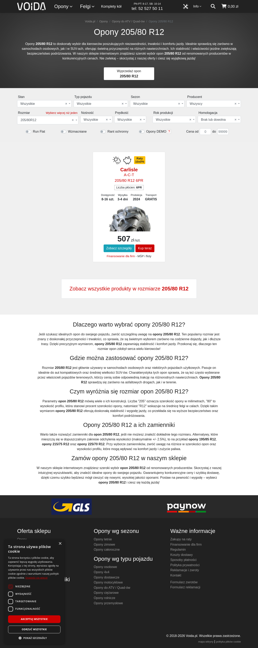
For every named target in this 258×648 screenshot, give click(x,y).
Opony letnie (103, 539)
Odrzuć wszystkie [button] (34, 629)
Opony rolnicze (104, 598)
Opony (63, 6)
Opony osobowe (105, 567)
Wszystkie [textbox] (43, 103)
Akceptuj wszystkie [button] (34, 619)
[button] (34, 638)
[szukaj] (213, 6)
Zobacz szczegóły (119, 248)
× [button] (59, 543)
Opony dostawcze (106, 577)
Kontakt (175, 575)
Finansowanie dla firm (121, 256)
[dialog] (34, 591)
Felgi (87, 6)
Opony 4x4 (101, 572)
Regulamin (178, 549)
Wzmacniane (77, 131)
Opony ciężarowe (106, 592)
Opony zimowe (104, 544)
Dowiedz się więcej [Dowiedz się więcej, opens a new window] (36, 577)
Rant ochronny (117, 131)
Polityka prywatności (185, 565)
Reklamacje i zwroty (184, 570)
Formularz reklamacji (185, 587)
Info (197, 6)
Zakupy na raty (181, 539)
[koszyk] (229, 6)
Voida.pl (90, 21)
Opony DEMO (156, 131)
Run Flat (39, 131)
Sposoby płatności (183, 560)
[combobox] (44, 103)
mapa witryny (205, 641)
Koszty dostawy (181, 554)
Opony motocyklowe (108, 582)
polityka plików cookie (228, 641)
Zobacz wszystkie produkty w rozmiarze (129, 288)
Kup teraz (145, 248)
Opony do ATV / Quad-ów (128, 21)
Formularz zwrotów (184, 582)
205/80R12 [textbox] (47, 120)
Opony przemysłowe (108, 603)
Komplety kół (111, 6)
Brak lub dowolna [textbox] (218, 119)
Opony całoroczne (107, 549)
